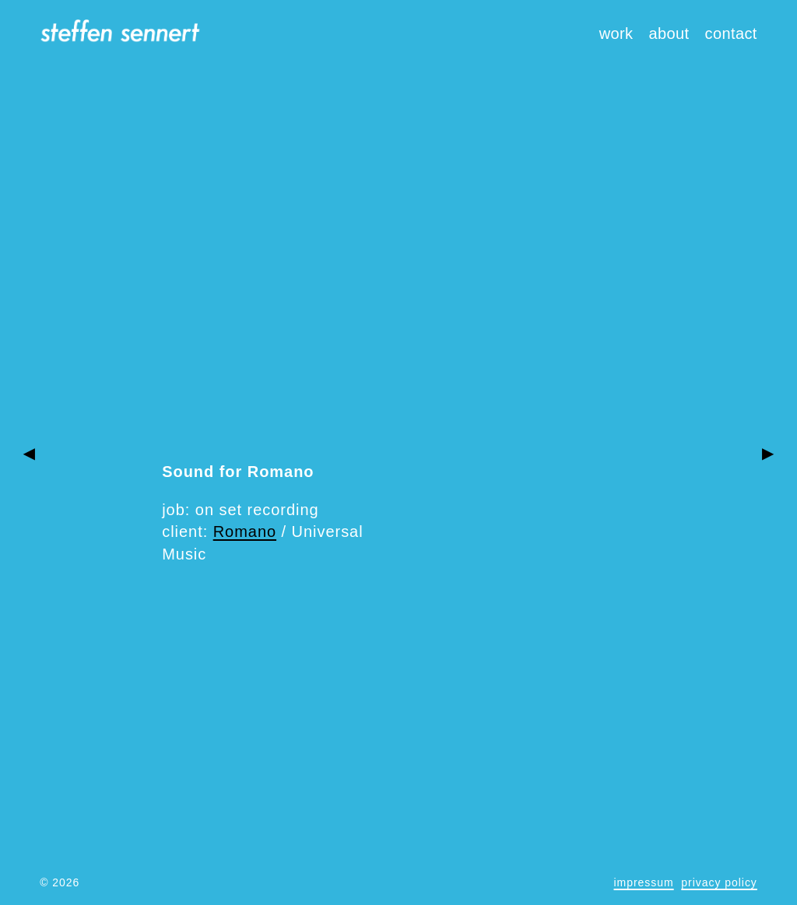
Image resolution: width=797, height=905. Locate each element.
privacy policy (719, 882)
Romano (244, 531)
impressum (644, 882)
